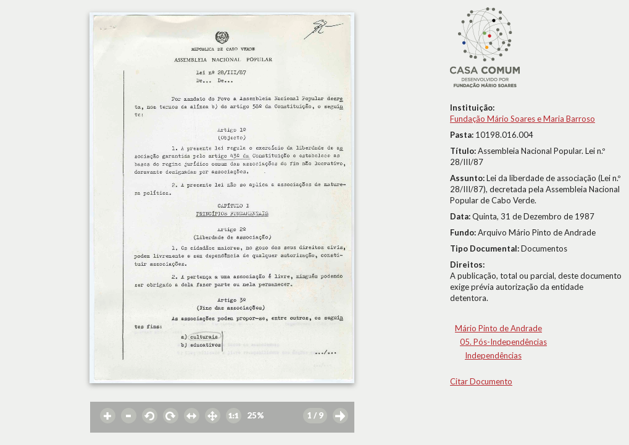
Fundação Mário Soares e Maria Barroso (522, 119)
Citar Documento (481, 381)
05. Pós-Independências (503, 342)
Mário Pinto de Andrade (498, 328)
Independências (493, 355)
